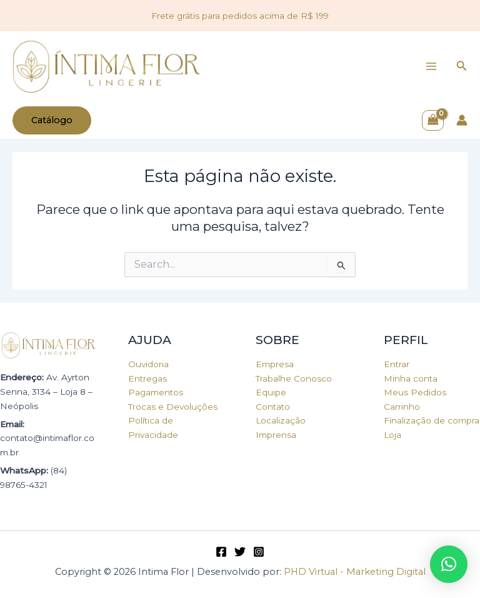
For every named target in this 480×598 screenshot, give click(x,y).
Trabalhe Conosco (294, 378)
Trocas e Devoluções (173, 407)
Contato (273, 407)
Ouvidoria (148, 364)
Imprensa (276, 435)
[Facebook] (221, 551)
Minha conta (411, 378)
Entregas (147, 378)
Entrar (396, 364)
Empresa (275, 364)
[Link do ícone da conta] (462, 120)
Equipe (271, 392)
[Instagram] (258, 551)
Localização (281, 420)
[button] (449, 564)
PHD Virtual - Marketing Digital (355, 571)
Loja (392, 435)
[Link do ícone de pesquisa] (462, 66)
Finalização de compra (431, 420)
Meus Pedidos (415, 392)
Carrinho (402, 407)
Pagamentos (155, 392)
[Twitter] (240, 551)
